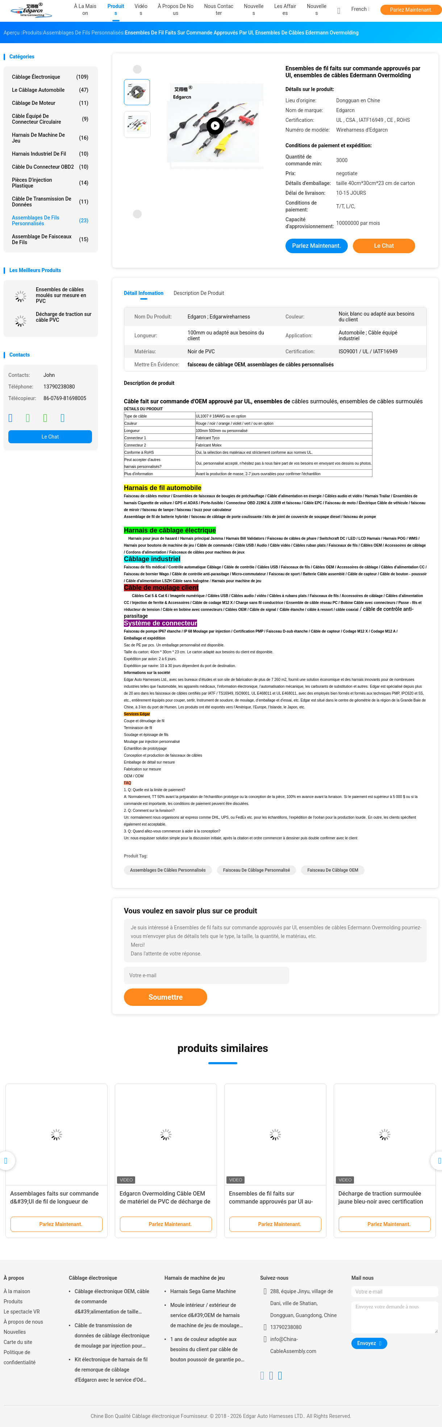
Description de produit (199, 293)
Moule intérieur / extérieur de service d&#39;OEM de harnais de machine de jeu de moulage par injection (205, 1316)
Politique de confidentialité (20, 1357)
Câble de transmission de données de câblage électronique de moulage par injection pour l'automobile (112, 1337)
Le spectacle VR (22, 1312)
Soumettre (166, 997)
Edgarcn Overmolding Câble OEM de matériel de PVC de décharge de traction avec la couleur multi (165, 1201)
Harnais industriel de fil (50, 153)
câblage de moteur (50, 103)
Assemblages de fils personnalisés (50, 220)
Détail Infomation (143, 293)
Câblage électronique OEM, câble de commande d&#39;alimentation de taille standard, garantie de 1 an (112, 1302)
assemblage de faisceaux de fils (50, 239)
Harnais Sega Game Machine (203, 1291)
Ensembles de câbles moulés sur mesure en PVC (61, 295)
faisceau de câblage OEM (332, 870)
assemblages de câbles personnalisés (168, 870)
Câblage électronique (50, 77)
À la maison (17, 1291)
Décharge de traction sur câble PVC (63, 317)
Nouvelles (316, 9)
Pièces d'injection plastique (50, 183)
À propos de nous (23, 1322)
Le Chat (50, 437)
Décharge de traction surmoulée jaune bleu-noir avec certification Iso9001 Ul (380, 1201)
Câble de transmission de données (50, 201)
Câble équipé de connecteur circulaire (50, 119)
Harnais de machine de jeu (50, 138)
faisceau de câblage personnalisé (256, 870)
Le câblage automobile (50, 90)
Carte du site (18, 1342)
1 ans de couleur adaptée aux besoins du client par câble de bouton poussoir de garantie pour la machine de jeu (207, 1350)
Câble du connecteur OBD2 (50, 166)
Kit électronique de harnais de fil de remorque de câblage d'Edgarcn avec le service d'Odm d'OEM (111, 1371)
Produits (13, 1301)
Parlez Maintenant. (411, 10)
